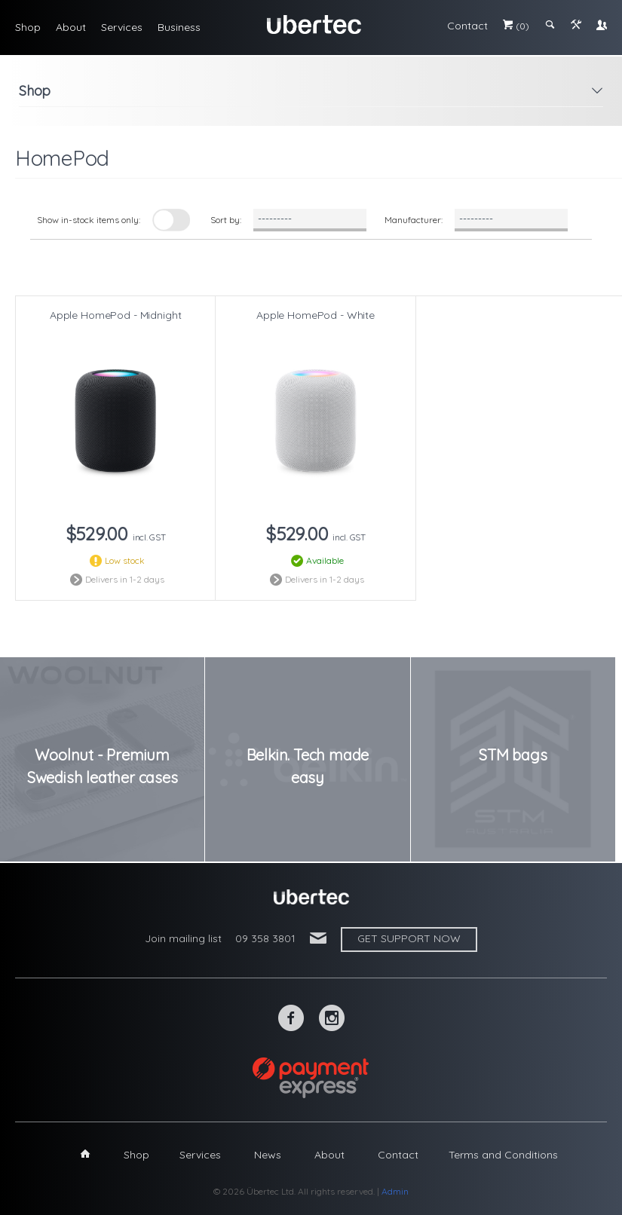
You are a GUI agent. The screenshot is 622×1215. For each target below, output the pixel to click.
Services (121, 27)
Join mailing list (183, 938)
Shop (28, 27)
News (267, 1154)
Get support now (409, 938)
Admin (395, 1191)
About (71, 27)
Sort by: (225, 219)
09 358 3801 (265, 938)
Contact (467, 25)
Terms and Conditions (503, 1154)
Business (179, 27)
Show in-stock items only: (88, 219)
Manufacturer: (414, 219)
